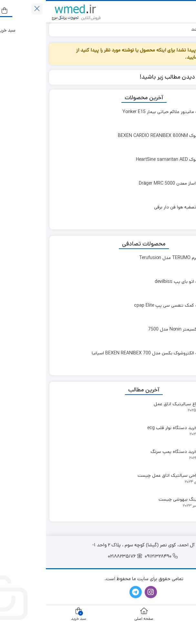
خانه (185, 29)
